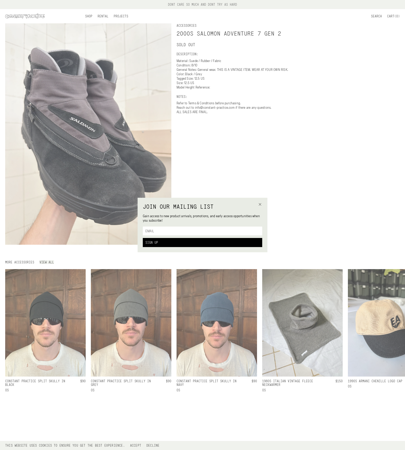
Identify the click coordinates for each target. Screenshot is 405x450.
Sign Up (151, 242)
